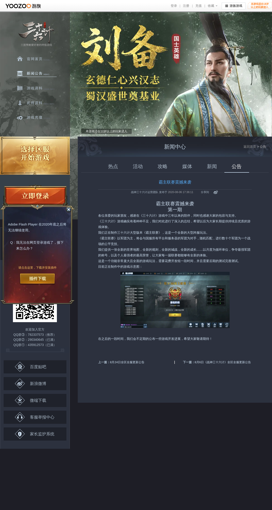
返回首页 (249, 146)
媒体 (187, 166)
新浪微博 (30, 383)
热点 (113, 166)
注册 (186, 5)
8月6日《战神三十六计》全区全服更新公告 (223, 362)
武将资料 (37, 103)
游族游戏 (233, 5)
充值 (198, 5)
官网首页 (37, 58)
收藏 (211, 5)
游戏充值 (37, 117)
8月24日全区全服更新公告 (127, 362)
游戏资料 (37, 88)
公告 (237, 166)
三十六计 (36, 34)
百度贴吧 (30, 367)
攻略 (163, 166)
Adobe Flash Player (23, 224)
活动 (138, 166)
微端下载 (30, 400)
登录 (174, 5)
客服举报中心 (34, 417)
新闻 (212, 166)
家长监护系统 (34, 434)
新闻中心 (37, 73)
